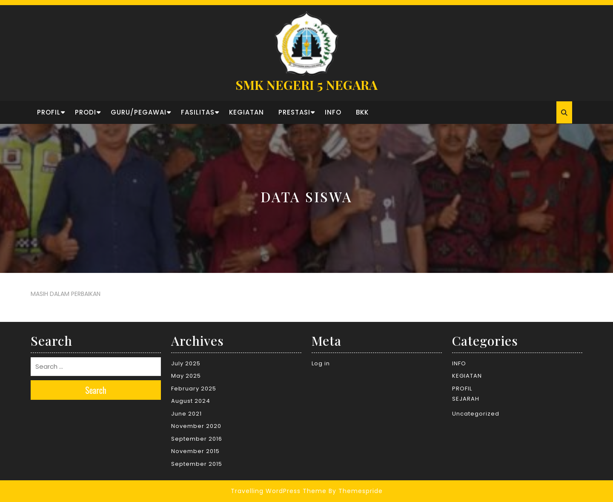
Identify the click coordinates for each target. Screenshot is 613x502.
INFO (333, 112)
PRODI (85, 112)
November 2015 (195, 451)
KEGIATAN (246, 112)
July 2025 (186, 363)
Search (95, 390)
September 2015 (196, 464)
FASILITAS (198, 112)
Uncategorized (475, 414)
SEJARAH (465, 399)
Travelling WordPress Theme (279, 491)
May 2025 (186, 376)
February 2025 (193, 388)
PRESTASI (294, 112)
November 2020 (196, 426)
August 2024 (190, 401)
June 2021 (186, 414)
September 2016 (196, 439)
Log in (321, 363)
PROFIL (48, 112)
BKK (362, 112)
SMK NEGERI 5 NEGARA (306, 84)
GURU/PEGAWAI (138, 112)
